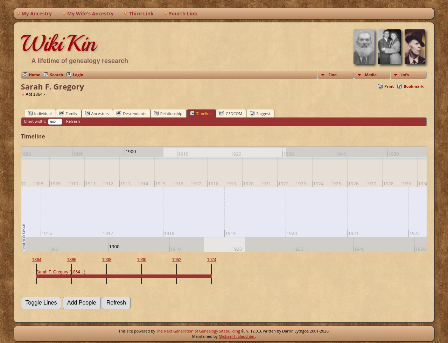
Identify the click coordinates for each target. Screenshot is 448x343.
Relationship (168, 113)
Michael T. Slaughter (237, 336)
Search (56, 74)
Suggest (260, 113)
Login (78, 74)
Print (389, 86)
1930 (142, 259)
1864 (37, 259)
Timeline (201, 113)
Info (405, 74)
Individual (40, 113)
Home (35, 74)
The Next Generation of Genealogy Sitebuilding (198, 331)
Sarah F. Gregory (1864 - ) (60, 272)
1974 (212, 259)
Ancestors (97, 113)
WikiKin (58, 43)
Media (371, 74)
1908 (107, 259)
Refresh (73, 121)
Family (68, 113)
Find (332, 74)
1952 (177, 259)
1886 (72, 259)
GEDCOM (230, 113)
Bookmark (414, 86)
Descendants (131, 113)
